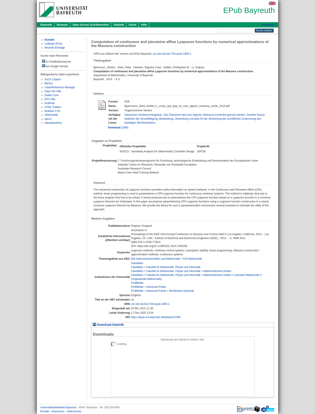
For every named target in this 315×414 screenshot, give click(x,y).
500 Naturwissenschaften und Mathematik (155, 258)
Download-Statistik (108, 324)
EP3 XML (50, 99)
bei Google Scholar (55, 66)
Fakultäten (137, 263)
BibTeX (49, 83)
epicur (48, 119)
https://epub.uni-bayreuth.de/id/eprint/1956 (156, 317)
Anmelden (267, 24)
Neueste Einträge (55, 47)
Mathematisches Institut (217, 271)
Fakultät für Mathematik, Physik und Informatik (173, 267)
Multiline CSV (52, 111)
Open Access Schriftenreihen (90, 24)
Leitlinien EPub (53, 43)
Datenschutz (74, 411)
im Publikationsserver (56, 61)
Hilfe (144, 24)
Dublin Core (51, 95)
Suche (132, 24)
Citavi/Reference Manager (60, 87)
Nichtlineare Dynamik (181, 290)
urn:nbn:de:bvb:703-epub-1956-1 (172, 53)
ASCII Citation (53, 79)
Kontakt (45, 411)
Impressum (58, 411)
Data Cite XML (53, 91)
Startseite (46, 24)
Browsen (62, 24)
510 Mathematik (192, 258)
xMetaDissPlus (53, 122)
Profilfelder (137, 282)
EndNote (50, 103)
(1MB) (118, 127)
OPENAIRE (51, 115)
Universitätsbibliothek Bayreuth (58, 407)
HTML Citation (53, 107)
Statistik (119, 24)
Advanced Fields (156, 286)
